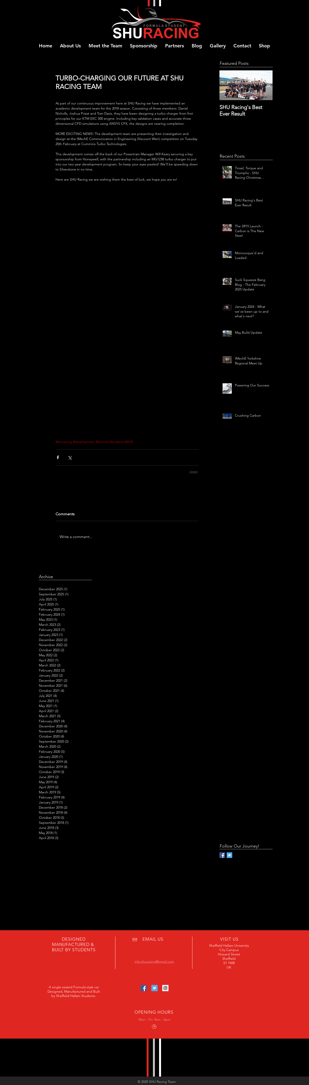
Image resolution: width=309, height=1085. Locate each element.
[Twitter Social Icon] (154, 988)
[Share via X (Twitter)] (69, 457)
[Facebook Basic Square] (222, 855)
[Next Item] (265, 85)
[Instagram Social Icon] (165, 988)
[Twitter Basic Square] (229, 855)
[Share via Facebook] (58, 457)
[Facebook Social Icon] (143, 988)
